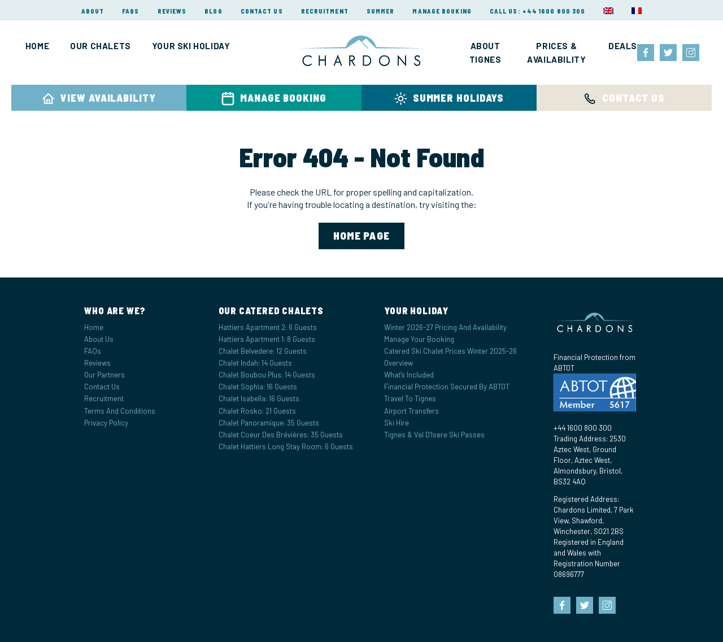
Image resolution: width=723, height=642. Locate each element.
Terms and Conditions (119, 410)
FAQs (130, 11)
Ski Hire (396, 422)
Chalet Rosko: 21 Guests (257, 410)
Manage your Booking (419, 339)
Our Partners (104, 374)
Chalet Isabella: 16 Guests (259, 398)
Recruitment (325, 11)
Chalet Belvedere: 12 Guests (263, 350)
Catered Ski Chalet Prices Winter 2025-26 (450, 350)
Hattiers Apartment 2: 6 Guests (268, 327)
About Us (99, 339)
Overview (398, 362)
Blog (213, 11)
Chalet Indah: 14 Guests (255, 362)
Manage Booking (441, 11)
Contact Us (262, 11)
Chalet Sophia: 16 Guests (258, 386)
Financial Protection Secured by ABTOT (446, 386)
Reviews (172, 11)
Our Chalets (100, 46)
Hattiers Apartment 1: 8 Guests (267, 339)
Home (37, 46)
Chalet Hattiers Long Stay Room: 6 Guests (286, 446)
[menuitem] (608, 10)
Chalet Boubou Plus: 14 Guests (267, 374)
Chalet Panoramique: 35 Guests (269, 422)
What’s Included (409, 374)
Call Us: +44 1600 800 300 (538, 11)
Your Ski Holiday (191, 46)
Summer (381, 11)
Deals (622, 46)
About (92, 11)
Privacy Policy (106, 422)
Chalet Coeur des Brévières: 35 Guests (281, 434)
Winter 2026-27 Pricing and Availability (445, 327)
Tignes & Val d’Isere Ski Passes (434, 434)
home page (361, 235)
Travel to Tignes (410, 398)
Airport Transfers (411, 410)
